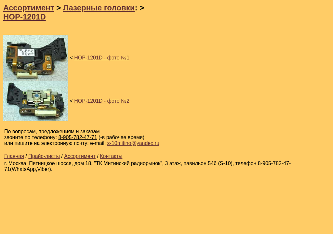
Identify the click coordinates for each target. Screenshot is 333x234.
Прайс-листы (44, 156)
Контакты (111, 156)
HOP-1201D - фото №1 (101, 57)
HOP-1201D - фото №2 (101, 101)
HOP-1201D (24, 16)
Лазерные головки (99, 7)
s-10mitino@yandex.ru (133, 143)
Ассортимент (28, 7)
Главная (14, 156)
